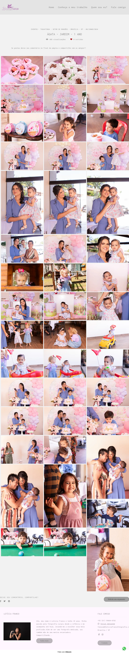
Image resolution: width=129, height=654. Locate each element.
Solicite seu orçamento (116, 599)
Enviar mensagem (108, 624)
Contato (105, 643)
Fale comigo (118, 7)
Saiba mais (44, 641)
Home (51, 7)
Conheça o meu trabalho (72, 7)
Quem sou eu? (99, 7)
